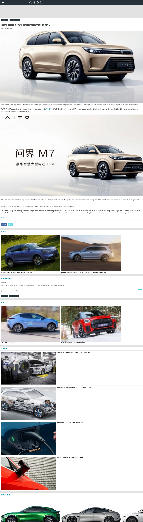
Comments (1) (4, 20)
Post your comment (14, 20)
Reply (140, 291)
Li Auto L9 (47, 109)
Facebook (4, 224)
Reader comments (7, 278)
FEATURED (4, 349)
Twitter (10, 224)
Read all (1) (4, 296)
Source (2, 217)
